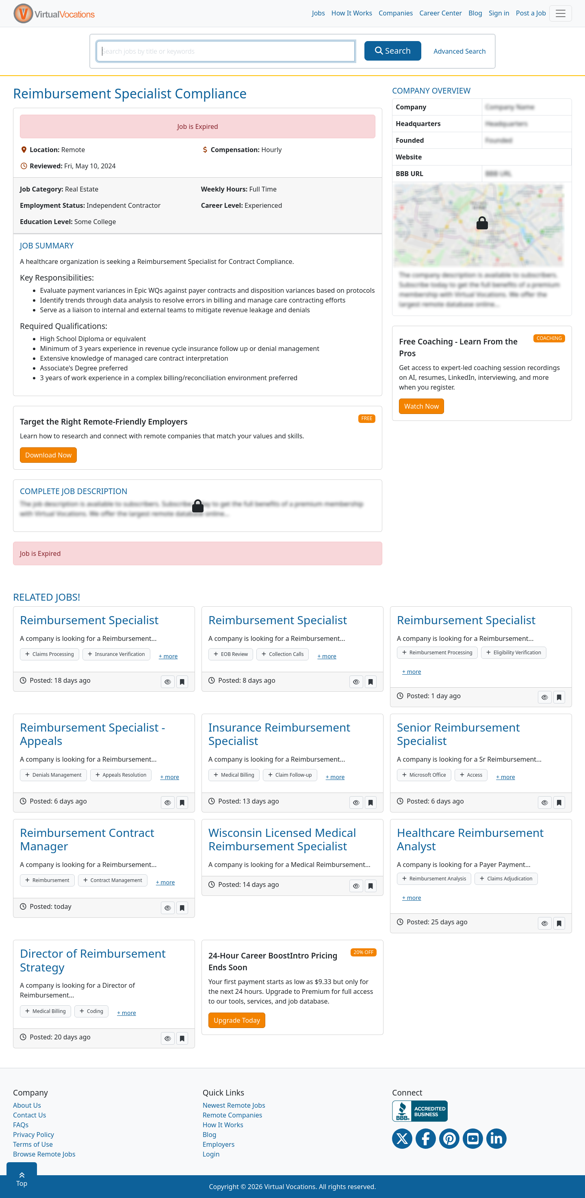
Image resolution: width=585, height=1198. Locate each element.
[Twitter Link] (402, 1138)
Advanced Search (459, 51)
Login (211, 1154)
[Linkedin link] (496, 1138)
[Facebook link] (426, 1138)
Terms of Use (33, 1144)
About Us (27, 1105)
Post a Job (531, 13)
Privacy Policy (33, 1134)
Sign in (499, 13)
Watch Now (421, 406)
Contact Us (29, 1115)
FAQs (20, 1124)
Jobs (318, 13)
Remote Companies (232, 1115)
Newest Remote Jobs (234, 1105)
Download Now (48, 455)
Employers (219, 1144)
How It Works (352, 13)
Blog (475, 13)
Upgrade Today (237, 1020)
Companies (396, 13)
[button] (168, 681)
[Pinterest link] (449, 1138)
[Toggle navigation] (560, 13)
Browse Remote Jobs (44, 1154)
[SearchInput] (226, 51)
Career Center (441, 13)
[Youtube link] (473, 1138)
